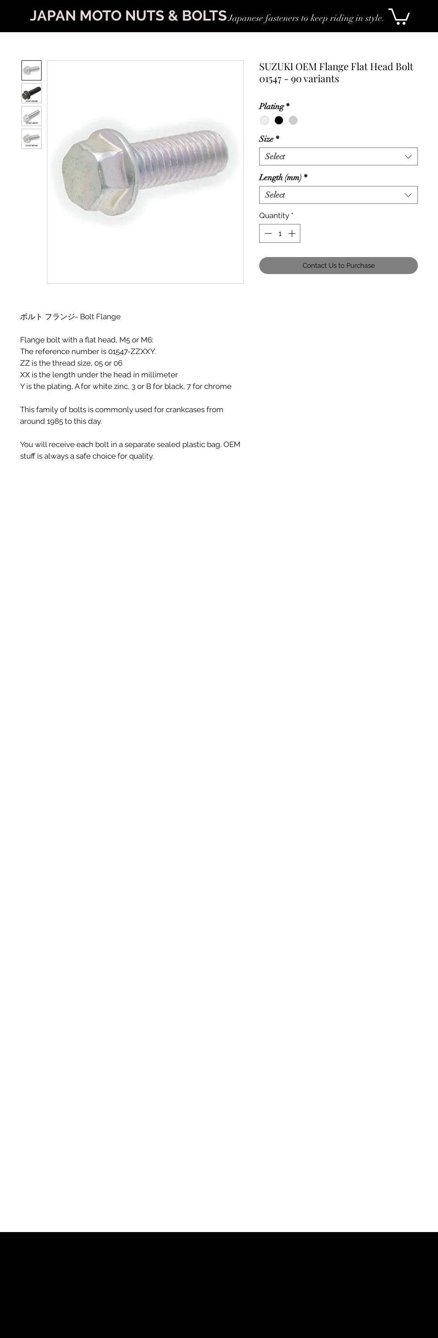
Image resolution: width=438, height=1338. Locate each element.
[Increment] (292, 233)
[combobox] (338, 156)
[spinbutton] (280, 233)
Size (269, 139)
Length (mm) (283, 177)
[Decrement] (267, 233)
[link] (399, 16)
